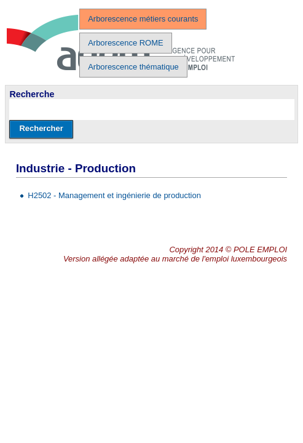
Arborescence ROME (125, 42)
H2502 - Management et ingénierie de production (114, 195)
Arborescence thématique (133, 66)
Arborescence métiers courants (143, 18)
